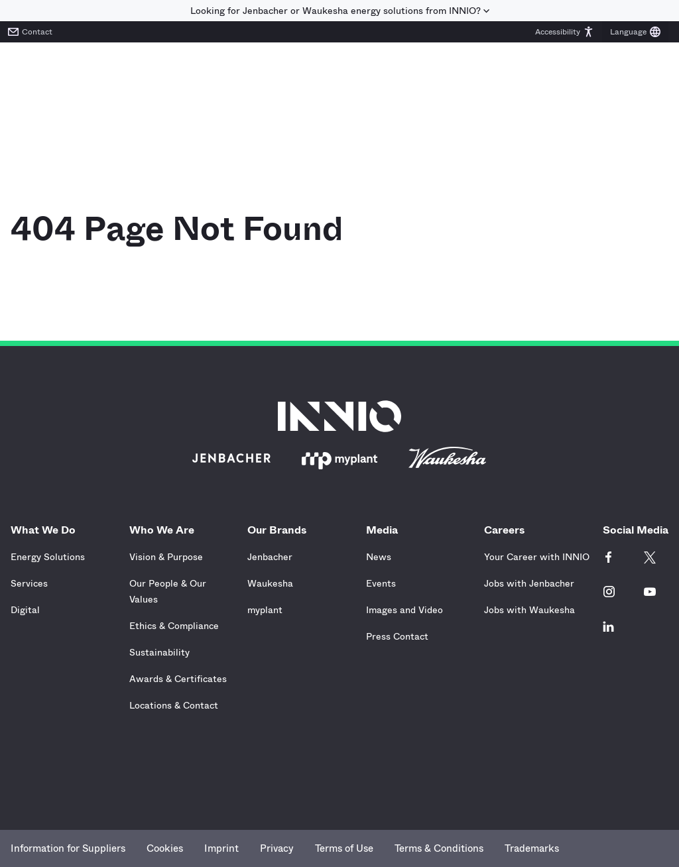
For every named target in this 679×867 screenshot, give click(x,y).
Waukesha (270, 583)
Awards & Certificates (178, 678)
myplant (264, 609)
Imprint (221, 848)
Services (29, 583)
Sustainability (159, 652)
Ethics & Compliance (174, 625)
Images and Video (404, 609)
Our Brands (280, 530)
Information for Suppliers (68, 848)
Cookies (165, 848)
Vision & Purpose (166, 556)
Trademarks (532, 848)
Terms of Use (344, 848)
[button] (564, 31)
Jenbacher (269, 556)
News (378, 556)
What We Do (46, 530)
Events (381, 583)
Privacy (277, 848)
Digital (25, 609)
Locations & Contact (173, 705)
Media (385, 530)
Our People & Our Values (167, 591)
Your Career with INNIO (536, 556)
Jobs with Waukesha (529, 609)
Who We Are (165, 530)
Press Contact (397, 636)
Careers (507, 530)
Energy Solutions (48, 556)
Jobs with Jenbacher (529, 583)
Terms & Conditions (439, 848)
